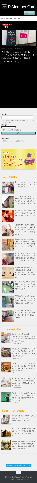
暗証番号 (4, 125)
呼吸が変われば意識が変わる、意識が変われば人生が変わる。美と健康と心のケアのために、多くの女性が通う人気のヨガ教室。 (25, 272)
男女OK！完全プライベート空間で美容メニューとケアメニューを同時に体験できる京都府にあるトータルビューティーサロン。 (25, 258)
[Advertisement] (18, 89)
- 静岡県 (9, 48)
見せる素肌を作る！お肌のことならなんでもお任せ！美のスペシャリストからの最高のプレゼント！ (23, 418)
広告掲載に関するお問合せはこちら (18, 465)
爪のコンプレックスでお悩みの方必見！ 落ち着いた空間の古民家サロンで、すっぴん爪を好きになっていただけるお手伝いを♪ (25, 243)
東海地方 (4, 48)
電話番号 (4, 114)
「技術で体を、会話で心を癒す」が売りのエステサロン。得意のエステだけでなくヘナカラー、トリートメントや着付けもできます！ (25, 229)
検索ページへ (29, 13)
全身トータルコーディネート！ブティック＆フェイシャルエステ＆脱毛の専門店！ (25, 184)
